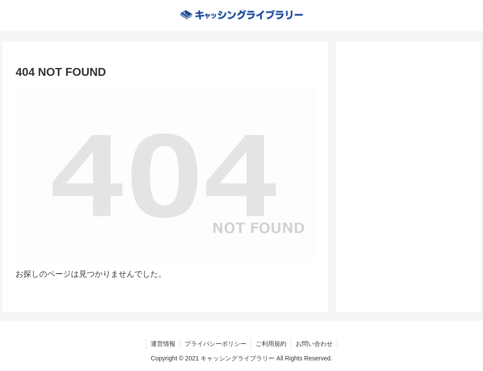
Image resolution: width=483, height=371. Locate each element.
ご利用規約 (271, 343)
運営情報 (163, 343)
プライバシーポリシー (215, 343)
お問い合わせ (314, 343)
